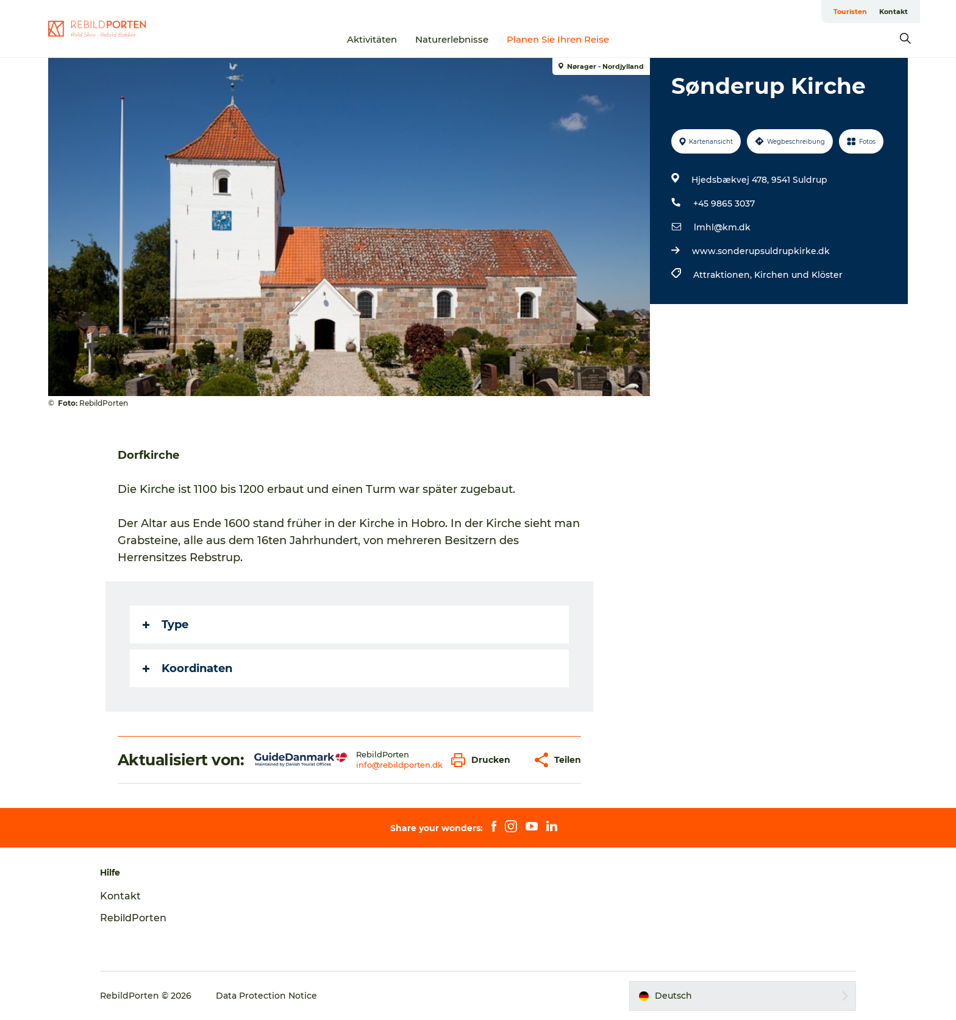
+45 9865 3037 (724, 203)
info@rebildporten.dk (399, 765)
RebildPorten (133, 918)
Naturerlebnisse (451, 39)
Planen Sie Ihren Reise (558, 39)
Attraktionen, (723, 274)
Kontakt (893, 11)
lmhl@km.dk (722, 227)
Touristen (850, 11)
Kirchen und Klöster (798, 274)
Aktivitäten (372, 39)
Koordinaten (187, 668)
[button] (483, 760)
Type (165, 624)
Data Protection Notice (266, 995)
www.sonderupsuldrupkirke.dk (761, 251)
